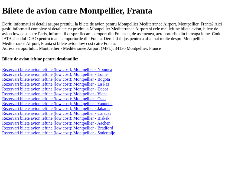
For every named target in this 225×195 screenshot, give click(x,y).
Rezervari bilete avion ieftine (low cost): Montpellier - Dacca (55, 89)
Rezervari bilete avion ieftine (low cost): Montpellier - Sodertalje (58, 133)
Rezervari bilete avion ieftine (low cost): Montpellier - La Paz (55, 84)
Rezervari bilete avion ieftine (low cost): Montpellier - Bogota (56, 79)
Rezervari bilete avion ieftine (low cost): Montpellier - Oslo (54, 98)
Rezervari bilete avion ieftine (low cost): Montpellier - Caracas (56, 113)
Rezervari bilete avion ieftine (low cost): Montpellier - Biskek (55, 118)
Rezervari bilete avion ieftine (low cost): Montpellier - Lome (54, 74)
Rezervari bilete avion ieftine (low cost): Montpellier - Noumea (57, 69)
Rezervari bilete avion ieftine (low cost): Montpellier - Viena (54, 94)
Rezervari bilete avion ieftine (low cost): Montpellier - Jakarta (56, 108)
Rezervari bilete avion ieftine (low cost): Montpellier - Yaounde (57, 103)
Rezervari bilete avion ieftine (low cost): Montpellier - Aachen (56, 123)
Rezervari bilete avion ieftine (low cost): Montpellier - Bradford (57, 128)
